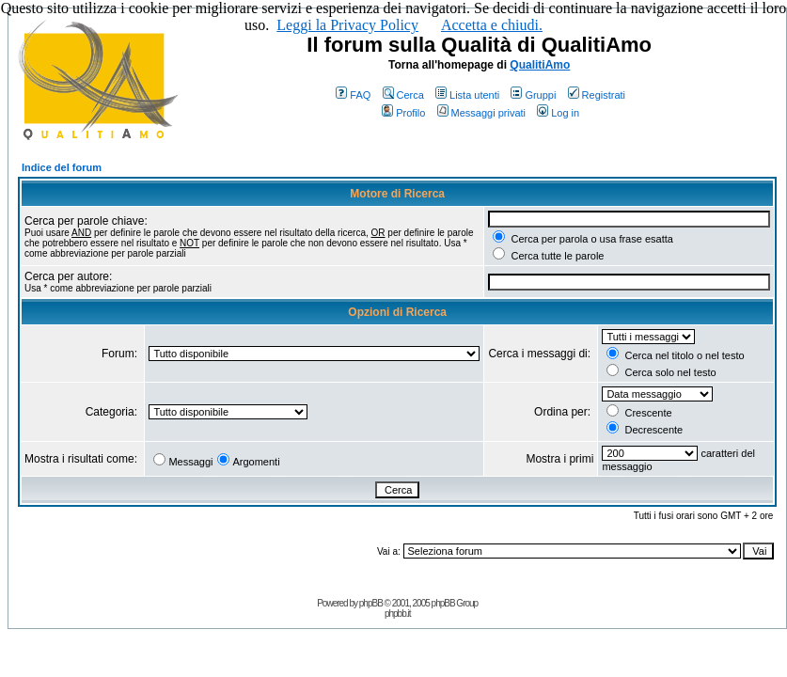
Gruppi (533, 95)
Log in (558, 112)
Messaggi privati (481, 112)
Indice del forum (62, 167)
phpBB (371, 603)
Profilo (403, 112)
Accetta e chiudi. (492, 25)
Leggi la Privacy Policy (347, 25)
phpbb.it (398, 613)
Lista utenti (467, 95)
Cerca (403, 95)
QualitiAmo (540, 64)
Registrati (596, 95)
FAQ (353, 95)
